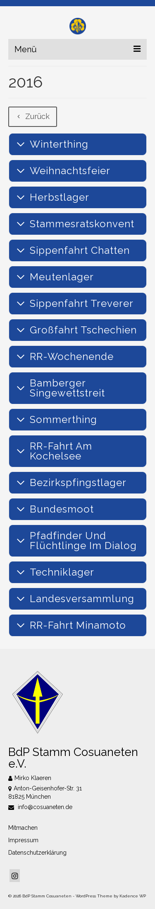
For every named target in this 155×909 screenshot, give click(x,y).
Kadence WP (132, 896)
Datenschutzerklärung (37, 852)
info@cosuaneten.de (40, 807)
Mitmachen (23, 827)
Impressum (23, 840)
